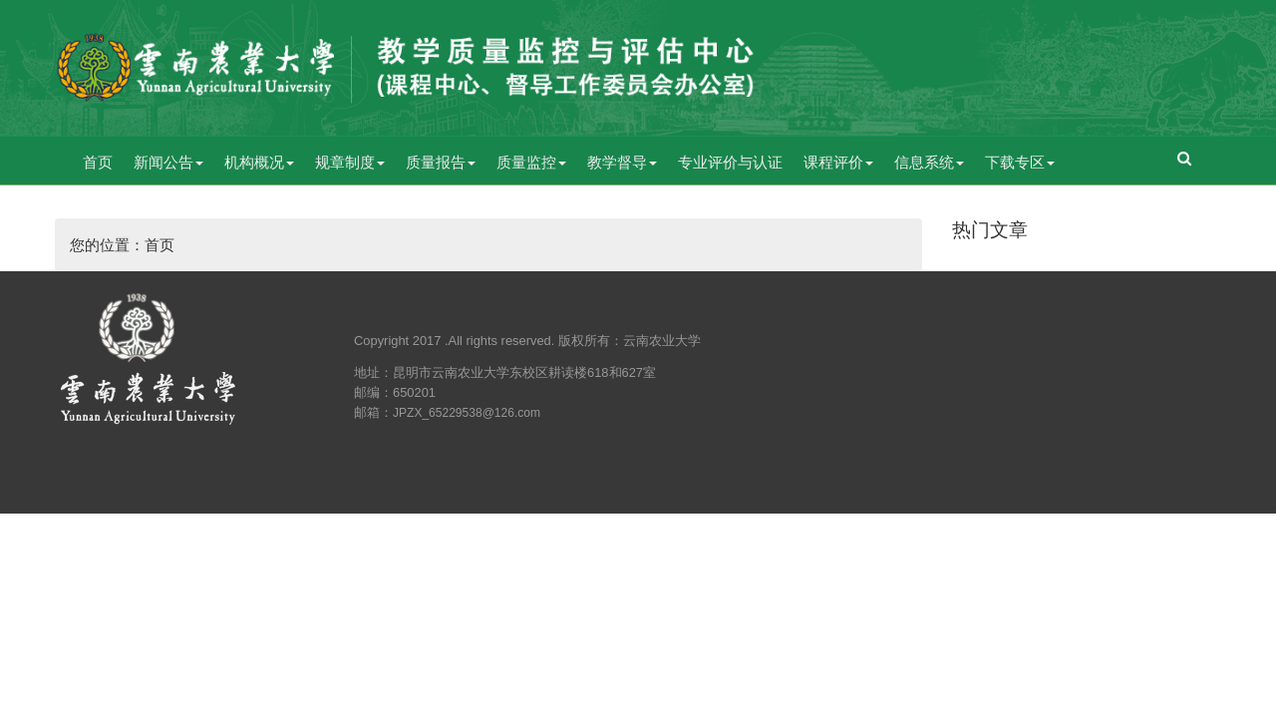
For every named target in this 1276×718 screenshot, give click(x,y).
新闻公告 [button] (168, 162)
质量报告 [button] (441, 162)
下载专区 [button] (1020, 162)
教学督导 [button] (622, 162)
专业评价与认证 (730, 162)
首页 (98, 162)
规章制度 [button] (350, 162)
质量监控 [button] (531, 162)
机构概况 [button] (259, 162)
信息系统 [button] (929, 162)
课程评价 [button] (838, 162)
